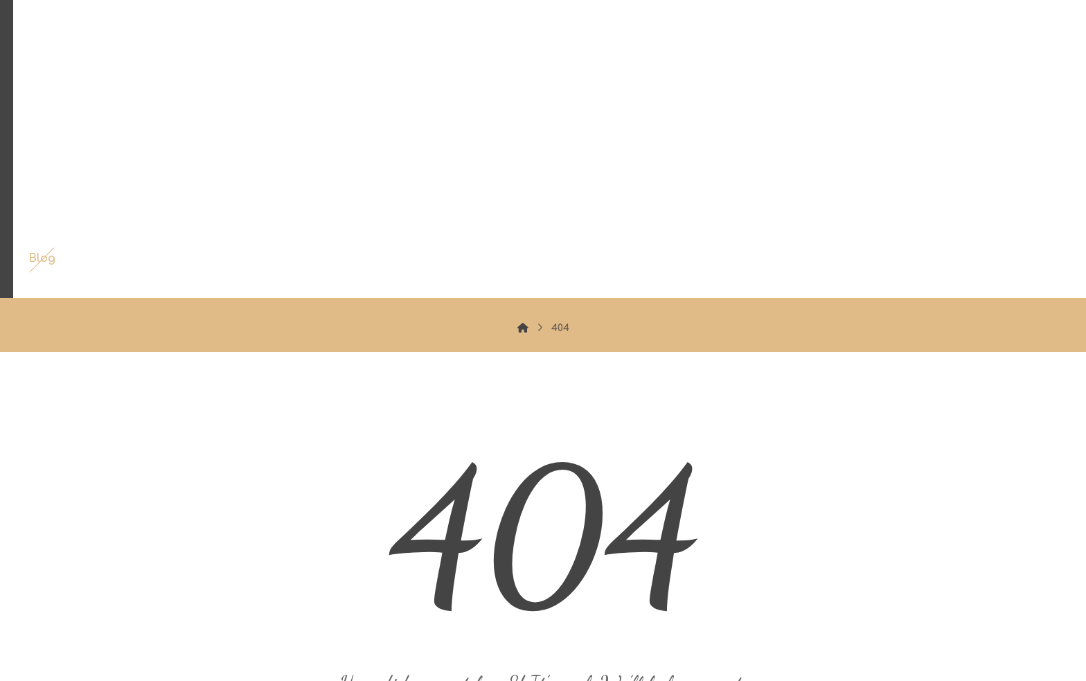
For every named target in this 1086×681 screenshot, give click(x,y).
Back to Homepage (543, 571)
